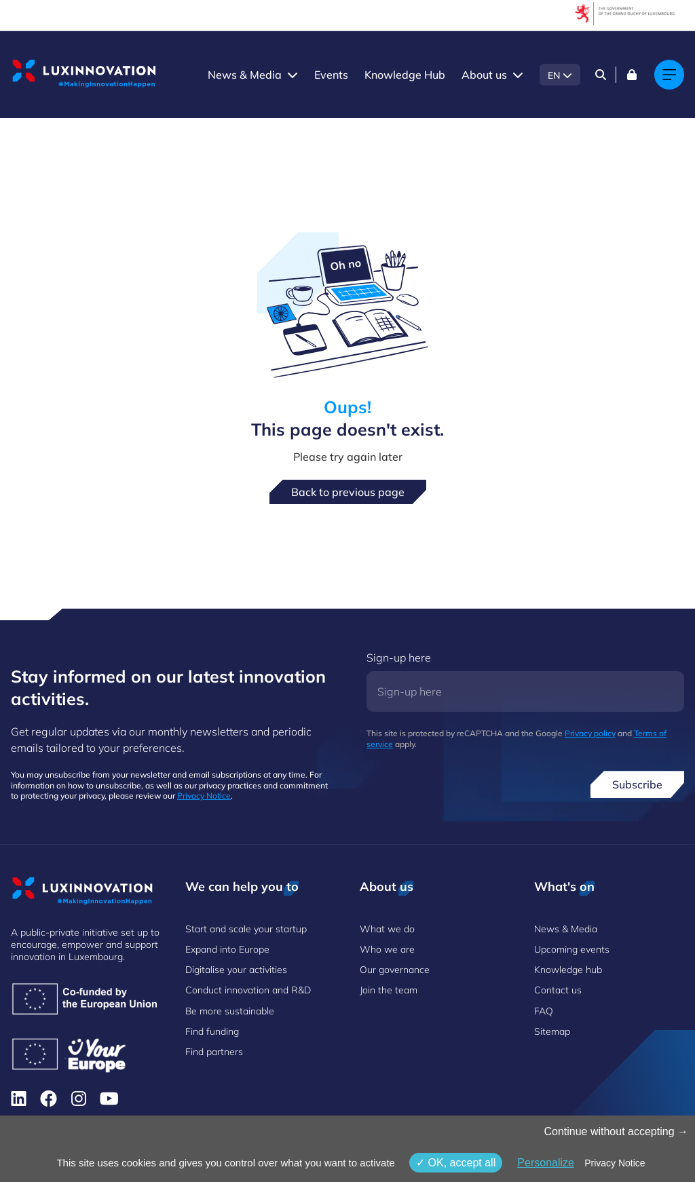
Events (331, 74)
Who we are (387, 949)
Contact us (558, 990)
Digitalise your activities (236, 970)
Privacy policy (590, 733)
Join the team (388, 990)
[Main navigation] (669, 75)
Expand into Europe (227, 949)
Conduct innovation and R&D (248, 990)
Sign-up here (399, 657)
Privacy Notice (204, 795)
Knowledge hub (568, 970)
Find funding (212, 1031)
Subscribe (637, 784)
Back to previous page (348, 492)
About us (484, 74)
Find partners (214, 1052)
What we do (387, 929)
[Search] (600, 74)
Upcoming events (571, 949)
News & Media (245, 74)
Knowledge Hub (404, 74)
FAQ (543, 1011)
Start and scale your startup (246, 929)
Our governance (395, 970)
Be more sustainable (229, 1011)
